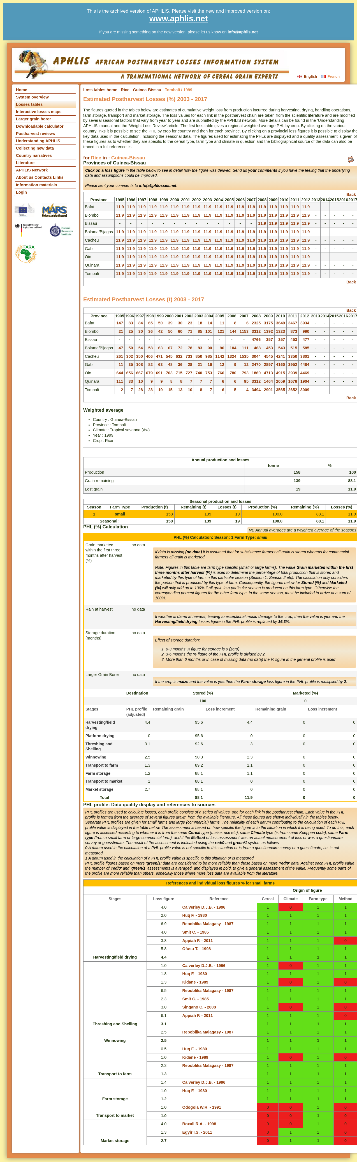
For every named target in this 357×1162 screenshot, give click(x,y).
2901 (268, 390)
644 (119, 373)
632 (179, 356)
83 (130, 323)
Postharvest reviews (35, 133)
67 (170, 348)
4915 (280, 373)
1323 (280, 331)
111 (245, 348)
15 (170, 390)
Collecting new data (35, 148)
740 (199, 373)
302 (129, 356)
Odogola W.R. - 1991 (201, 1107)
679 (149, 373)
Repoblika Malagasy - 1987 (207, 924)
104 (233, 348)
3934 (304, 323)
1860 (256, 373)
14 (210, 323)
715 (179, 373)
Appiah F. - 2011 (197, 940)
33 (130, 381)
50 (160, 323)
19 (160, 390)
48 (170, 364)
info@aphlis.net (243, 32)
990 (306, 331)
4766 (256, 339)
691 (159, 373)
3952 (292, 364)
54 (140, 348)
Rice (125, 90)
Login (21, 192)
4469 (304, 373)
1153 (244, 331)
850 (199, 356)
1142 (219, 356)
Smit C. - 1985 (195, 932)
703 (169, 373)
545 (169, 356)
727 (189, 373)
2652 (292, 390)
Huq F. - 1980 (194, 915)
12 (222, 364)
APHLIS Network (32, 170)
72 (180, 348)
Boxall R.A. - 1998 (199, 1124)
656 (129, 373)
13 (180, 390)
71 (190, 331)
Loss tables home (100, 90)
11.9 (120, 207)
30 (180, 323)
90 (210, 348)
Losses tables (29, 104)
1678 (292, 381)
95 (246, 381)
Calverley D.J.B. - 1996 (204, 907)
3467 (292, 323)
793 (245, 373)
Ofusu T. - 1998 (196, 948)
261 (119, 356)
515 (293, 348)
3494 (256, 390)
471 (159, 356)
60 (180, 331)
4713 (268, 373)
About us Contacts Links (40, 177)
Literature (25, 163)
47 (121, 348)
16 (210, 364)
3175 (268, 323)
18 (200, 323)
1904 (304, 381)
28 (190, 364)
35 (130, 364)
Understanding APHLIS (38, 141)
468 (257, 348)
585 (306, 348)
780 (233, 373)
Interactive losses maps (38, 111)
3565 (280, 390)
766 (220, 373)
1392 (268, 331)
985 (208, 356)
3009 (304, 390)
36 (150, 331)
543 (281, 348)
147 (119, 323)
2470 (256, 364)
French (330, 76)
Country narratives (34, 155)
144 (233, 331)
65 (150, 323)
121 (220, 331)
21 (121, 331)
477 (306, 339)
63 (160, 348)
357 (269, 339)
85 (200, 331)
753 (208, 373)
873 (293, 331)
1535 (244, 356)
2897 (268, 364)
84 (140, 323)
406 (149, 356)
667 (139, 373)
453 (293, 339)
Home (21, 90)
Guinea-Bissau (147, 90)
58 (150, 348)
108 (139, 364)
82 (150, 364)
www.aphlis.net (178, 18)
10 (140, 381)
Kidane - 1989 (195, 982)
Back (351, 194)
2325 (256, 323)
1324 (232, 356)
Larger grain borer (33, 119)
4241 (280, 356)
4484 (304, 364)
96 (222, 348)
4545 (268, 356)
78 (190, 348)
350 (139, 356)
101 (208, 331)
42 (160, 331)
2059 (280, 381)
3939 (292, 373)
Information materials (36, 185)
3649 (280, 323)
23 (190, 323)
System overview (32, 97)
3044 (256, 356)
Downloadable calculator (40, 126)
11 (222, 323)
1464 (268, 381)
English (307, 76)
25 (130, 331)
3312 (256, 331)
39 (170, 323)
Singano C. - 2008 (199, 1007)
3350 (292, 356)
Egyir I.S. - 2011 (197, 1132)
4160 (280, 364)
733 (189, 356)
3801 (304, 356)
